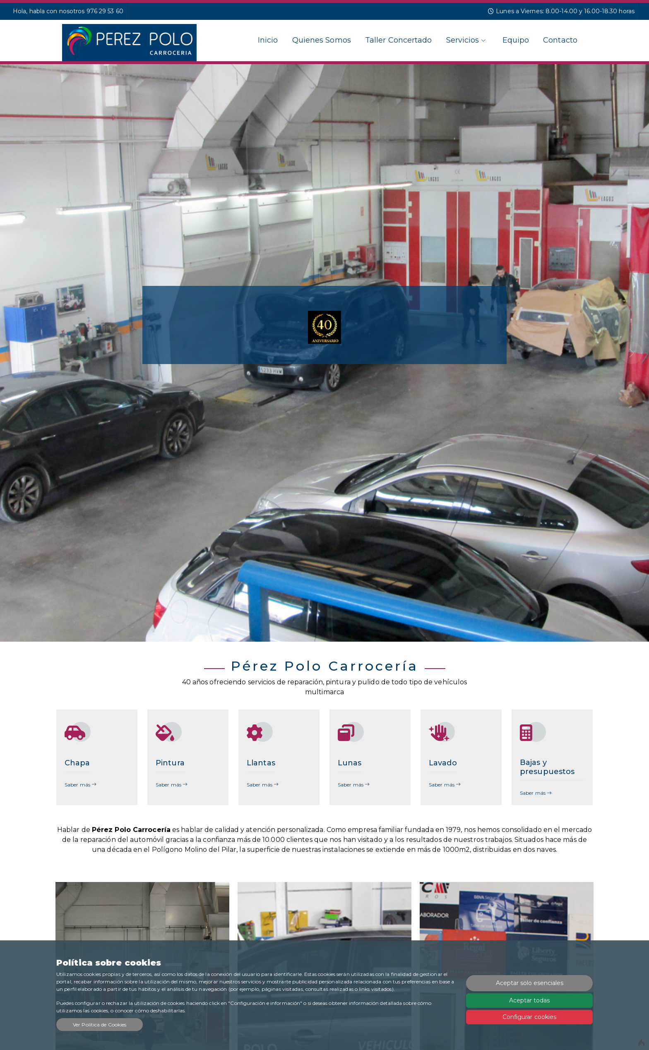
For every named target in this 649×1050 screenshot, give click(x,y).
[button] (48, 353)
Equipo (515, 40)
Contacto (560, 40)
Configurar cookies (529, 1017)
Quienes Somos (321, 40)
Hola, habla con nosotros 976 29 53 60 (68, 11)
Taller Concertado (398, 40)
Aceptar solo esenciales (529, 983)
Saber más (80, 785)
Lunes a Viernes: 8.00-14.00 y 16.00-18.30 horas (561, 11)
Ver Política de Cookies (99, 1024)
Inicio (268, 40)
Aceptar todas (529, 1000)
